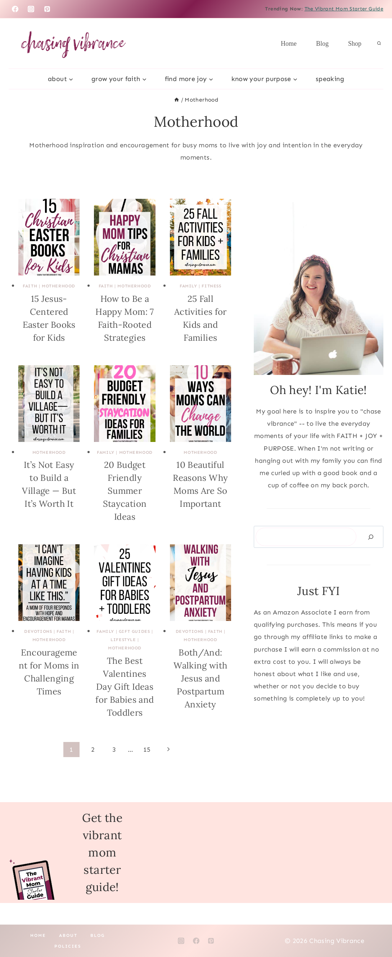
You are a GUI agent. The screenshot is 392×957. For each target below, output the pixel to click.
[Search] (371, 537)
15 (147, 749)
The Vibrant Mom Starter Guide (344, 9)
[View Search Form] (379, 43)
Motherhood (58, 286)
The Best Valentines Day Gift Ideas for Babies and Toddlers (124, 686)
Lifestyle (123, 639)
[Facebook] (15, 9)
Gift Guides (134, 631)
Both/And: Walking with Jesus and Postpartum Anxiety (200, 678)
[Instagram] (30, 9)
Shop (354, 43)
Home (289, 43)
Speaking (330, 79)
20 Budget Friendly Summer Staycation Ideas (125, 490)
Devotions (38, 631)
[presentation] (49, 237)
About (68, 935)
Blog (322, 43)
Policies (67, 946)
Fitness (211, 286)
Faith (30, 286)
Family (188, 286)
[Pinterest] (47, 9)
